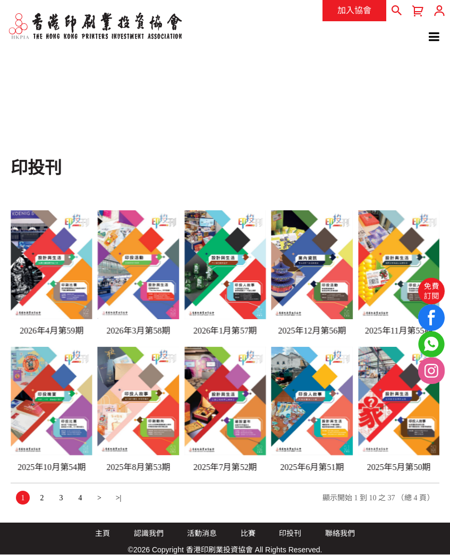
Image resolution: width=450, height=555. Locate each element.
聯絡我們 (340, 533)
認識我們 (149, 533)
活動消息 (202, 533)
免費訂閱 (431, 290)
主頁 (102, 533)
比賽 (248, 533)
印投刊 (290, 533)
